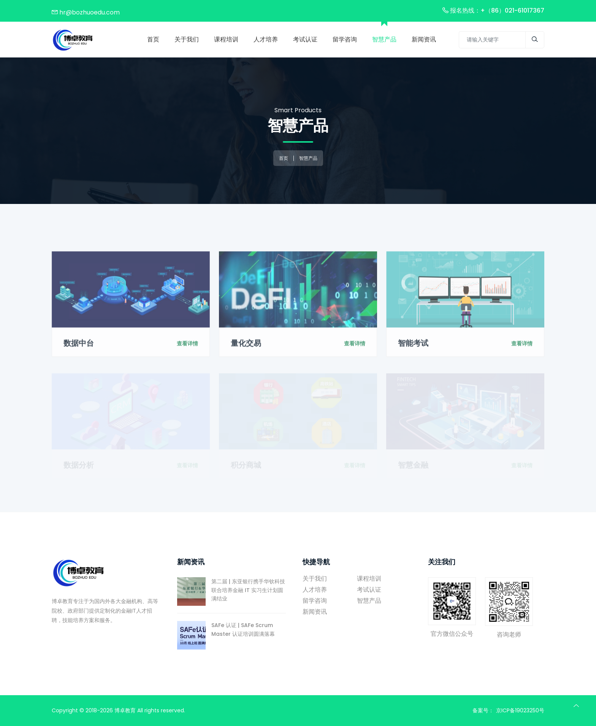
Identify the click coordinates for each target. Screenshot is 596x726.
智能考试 (413, 346)
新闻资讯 (315, 611)
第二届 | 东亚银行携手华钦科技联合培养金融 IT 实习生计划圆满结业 (231, 590)
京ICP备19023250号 (520, 710)
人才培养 (315, 589)
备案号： (483, 710)
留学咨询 (315, 600)
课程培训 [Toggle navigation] (226, 39)
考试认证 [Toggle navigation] (305, 39)
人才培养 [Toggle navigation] (266, 39)
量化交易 (246, 346)
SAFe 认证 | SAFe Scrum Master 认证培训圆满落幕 (226, 629)
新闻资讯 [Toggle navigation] (424, 39)
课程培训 (369, 578)
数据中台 (78, 346)
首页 (153, 39)
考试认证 (369, 589)
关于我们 (186, 39)
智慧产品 (384, 39)
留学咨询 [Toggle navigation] (345, 39)
